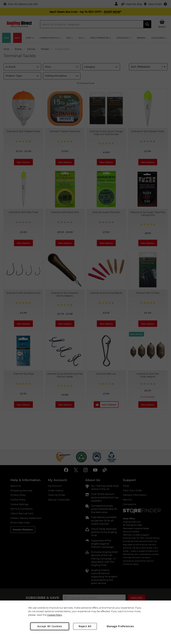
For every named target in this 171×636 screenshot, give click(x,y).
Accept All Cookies (49, 626)
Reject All (85, 626)
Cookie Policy (54, 614)
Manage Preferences (120, 626)
